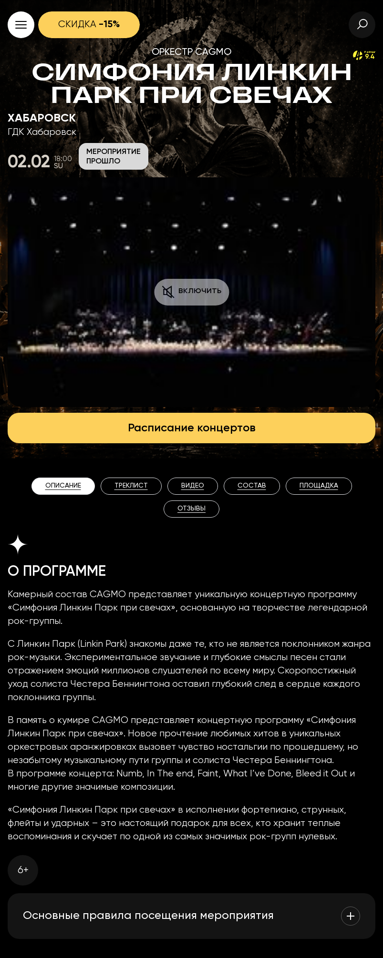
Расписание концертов (192, 428)
